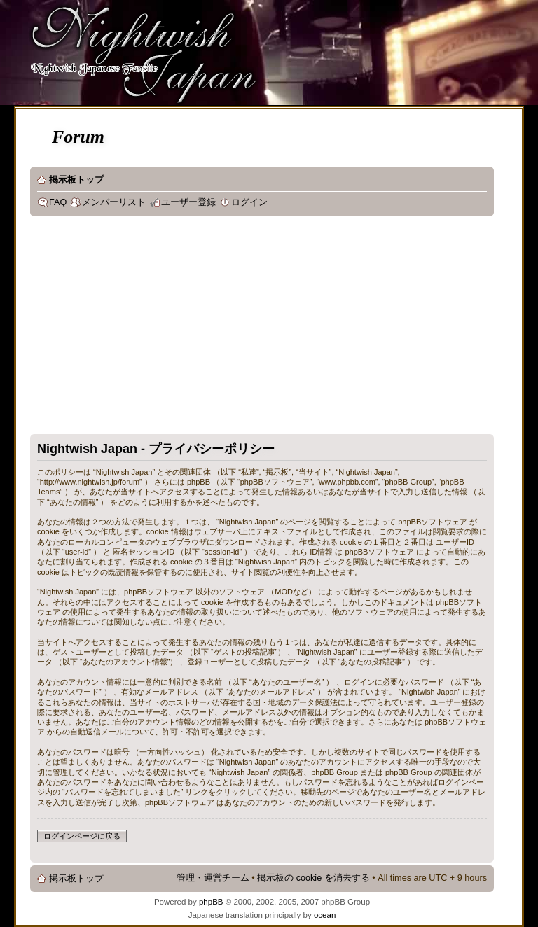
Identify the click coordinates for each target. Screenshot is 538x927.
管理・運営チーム (213, 878)
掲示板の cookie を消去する (313, 878)
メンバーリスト (114, 202)
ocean (325, 915)
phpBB (211, 902)
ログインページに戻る (81, 836)
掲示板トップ (76, 180)
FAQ (58, 202)
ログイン (249, 202)
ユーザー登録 (188, 202)
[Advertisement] (264, 328)
